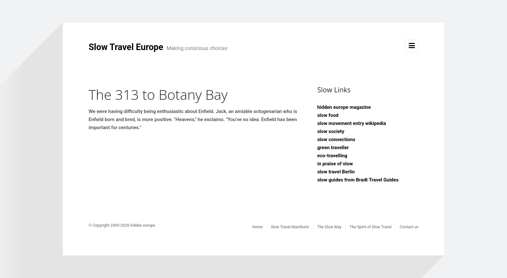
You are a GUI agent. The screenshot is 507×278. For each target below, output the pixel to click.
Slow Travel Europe (158, 47)
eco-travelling (332, 156)
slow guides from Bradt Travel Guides (357, 180)
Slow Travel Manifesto (290, 227)
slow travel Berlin (336, 172)
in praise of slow (335, 164)
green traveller (333, 147)
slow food (328, 115)
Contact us (409, 227)
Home (257, 227)
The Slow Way (329, 227)
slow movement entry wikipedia (351, 123)
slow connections (336, 139)
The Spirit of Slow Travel (371, 227)
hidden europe (142, 225)
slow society (330, 131)
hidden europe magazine (344, 107)
